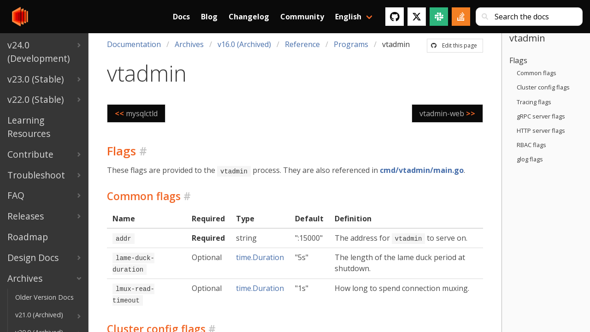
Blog (209, 17)
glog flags (530, 159)
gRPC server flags (541, 116)
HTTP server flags (541, 130)
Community (302, 17)
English (348, 17)
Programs (351, 44)
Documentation (134, 44)
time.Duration (260, 256)
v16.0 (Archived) (244, 44)
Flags (518, 60)
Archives (189, 44)
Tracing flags (534, 102)
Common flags (536, 73)
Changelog (249, 17)
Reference (302, 44)
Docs (181, 17)
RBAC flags (531, 145)
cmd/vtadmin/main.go (422, 170)
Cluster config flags (543, 87)
